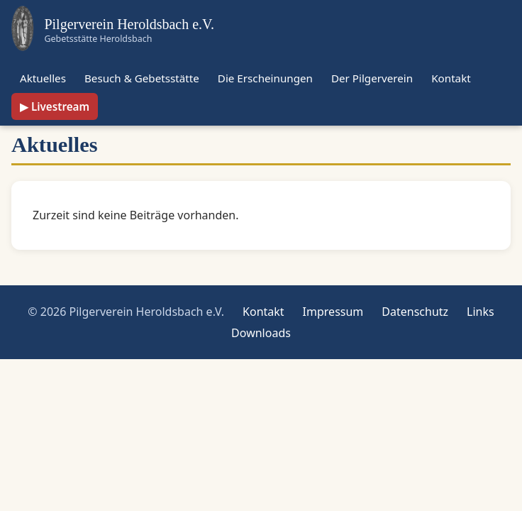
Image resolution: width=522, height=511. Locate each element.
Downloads (261, 333)
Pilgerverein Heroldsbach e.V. (129, 24)
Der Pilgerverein (372, 78)
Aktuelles (43, 78)
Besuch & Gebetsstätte (141, 78)
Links (480, 311)
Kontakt (451, 78)
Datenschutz (415, 311)
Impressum (333, 311)
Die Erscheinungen (265, 78)
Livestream (60, 106)
